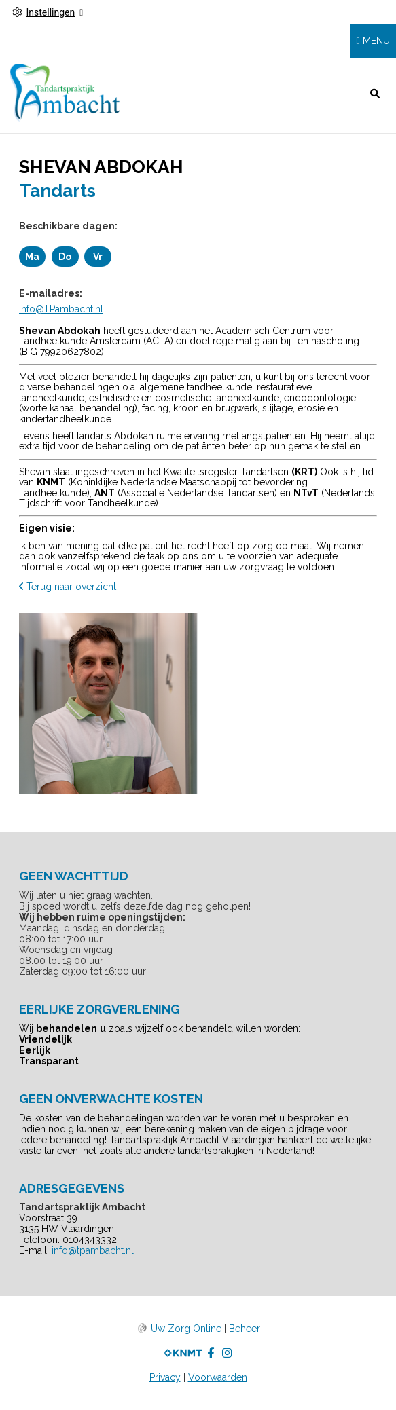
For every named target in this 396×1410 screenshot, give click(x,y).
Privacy (165, 1377)
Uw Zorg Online (186, 1328)
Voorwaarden (217, 1377)
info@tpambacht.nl (93, 1250)
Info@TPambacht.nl (61, 308)
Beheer (244, 1328)
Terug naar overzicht (67, 586)
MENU (376, 40)
